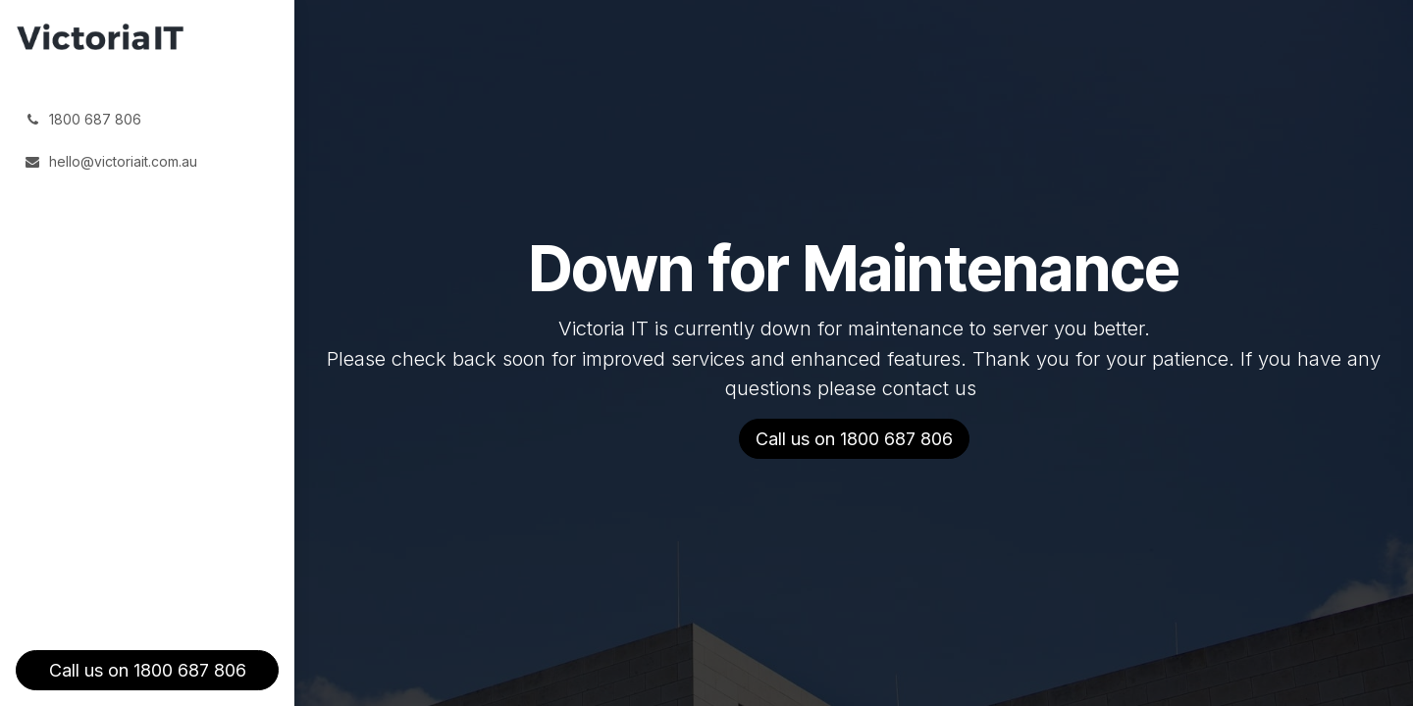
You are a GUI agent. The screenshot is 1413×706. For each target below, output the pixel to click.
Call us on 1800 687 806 (147, 670)
